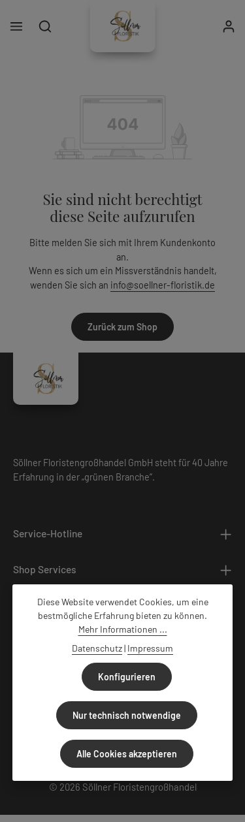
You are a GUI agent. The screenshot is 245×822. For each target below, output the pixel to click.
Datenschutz (97, 648)
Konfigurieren (126, 676)
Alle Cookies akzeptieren (126, 753)
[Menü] (16, 26)
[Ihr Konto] (229, 26)
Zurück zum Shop (122, 326)
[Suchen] (45, 26)
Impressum (150, 648)
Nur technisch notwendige (127, 715)
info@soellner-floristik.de (162, 285)
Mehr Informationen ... (122, 629)
